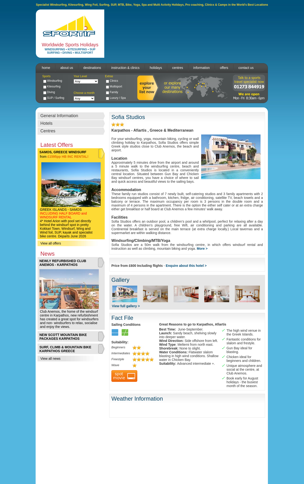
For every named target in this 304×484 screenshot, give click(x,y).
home (46, 67)
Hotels (46, 123)
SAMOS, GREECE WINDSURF (62, 152)
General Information (59, 115)
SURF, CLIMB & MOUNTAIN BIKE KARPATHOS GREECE (65, 349)
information (201, 67)
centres (177, 67)
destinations (92, 67)
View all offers (50, 243)
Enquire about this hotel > (186, 266)
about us (66, 67)
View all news (50, 358)
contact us (246, 67)
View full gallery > (126, 306)
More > (202, 248)
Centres (47, 131)
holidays (156, 67)
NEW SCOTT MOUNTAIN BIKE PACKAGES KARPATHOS (63, 336)
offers (224, 67)
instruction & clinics (125, 67)
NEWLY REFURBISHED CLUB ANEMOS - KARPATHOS (62, 263)
